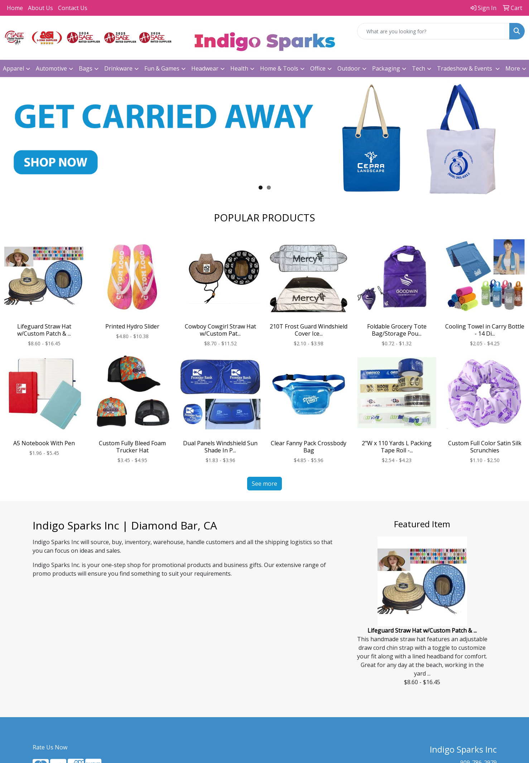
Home (15, 8)
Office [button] (318, 68)
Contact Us (72, 8)
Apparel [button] (13, 68)
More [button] (512, 68)
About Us (40, 8)
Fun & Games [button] (161, 68)
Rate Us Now (50, 747)
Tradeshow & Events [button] (465, 68)
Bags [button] (85, 68)
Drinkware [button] (118, 68)
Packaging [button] (386, 68)
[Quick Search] (433, 31)
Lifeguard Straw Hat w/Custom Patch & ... (422, 630)
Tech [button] (418, 68)
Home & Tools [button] (279, 68)
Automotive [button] (51, 68)
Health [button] (239, 68)
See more (264, 484)
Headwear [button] (204, 68)
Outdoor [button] (348, 68)
